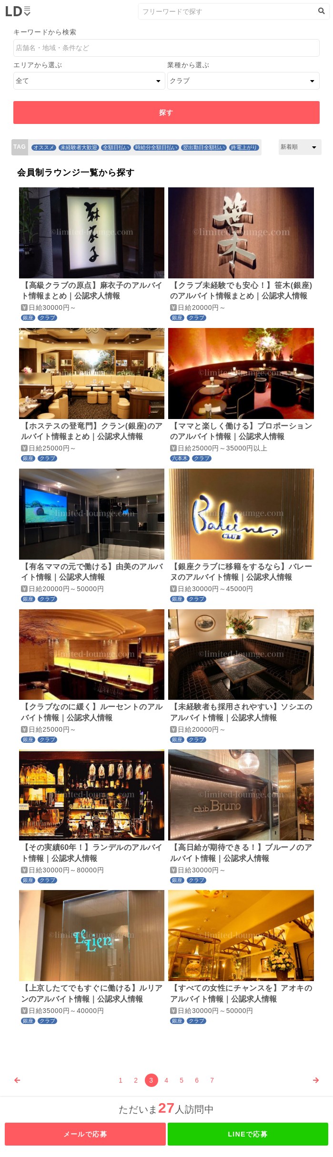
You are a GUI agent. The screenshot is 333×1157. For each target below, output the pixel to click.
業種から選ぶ (188, 65)
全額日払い (116, 147)
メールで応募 (85, 1134)
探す (166, 112)
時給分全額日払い (156, 147)
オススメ (43, 147)
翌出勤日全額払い (204, 147)
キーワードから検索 (44, 32)
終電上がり (244, 147)
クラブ (47, 317)
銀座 (28, 317)
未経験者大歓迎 (79, 147)
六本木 (180, 458)
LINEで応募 (248, 1134)
